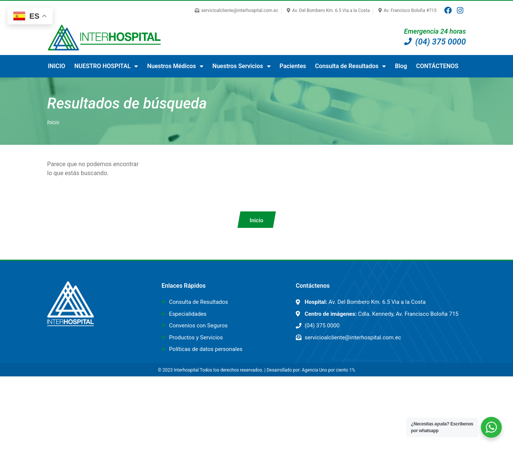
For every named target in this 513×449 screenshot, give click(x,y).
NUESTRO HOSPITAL (106, 66)
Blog (401, 66)
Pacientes (293, 66)
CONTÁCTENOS (437, 66)
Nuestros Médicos (175, 66)
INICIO (56, 66)
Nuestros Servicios (241, 66)
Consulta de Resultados (350, 66)
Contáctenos (313, 285)
